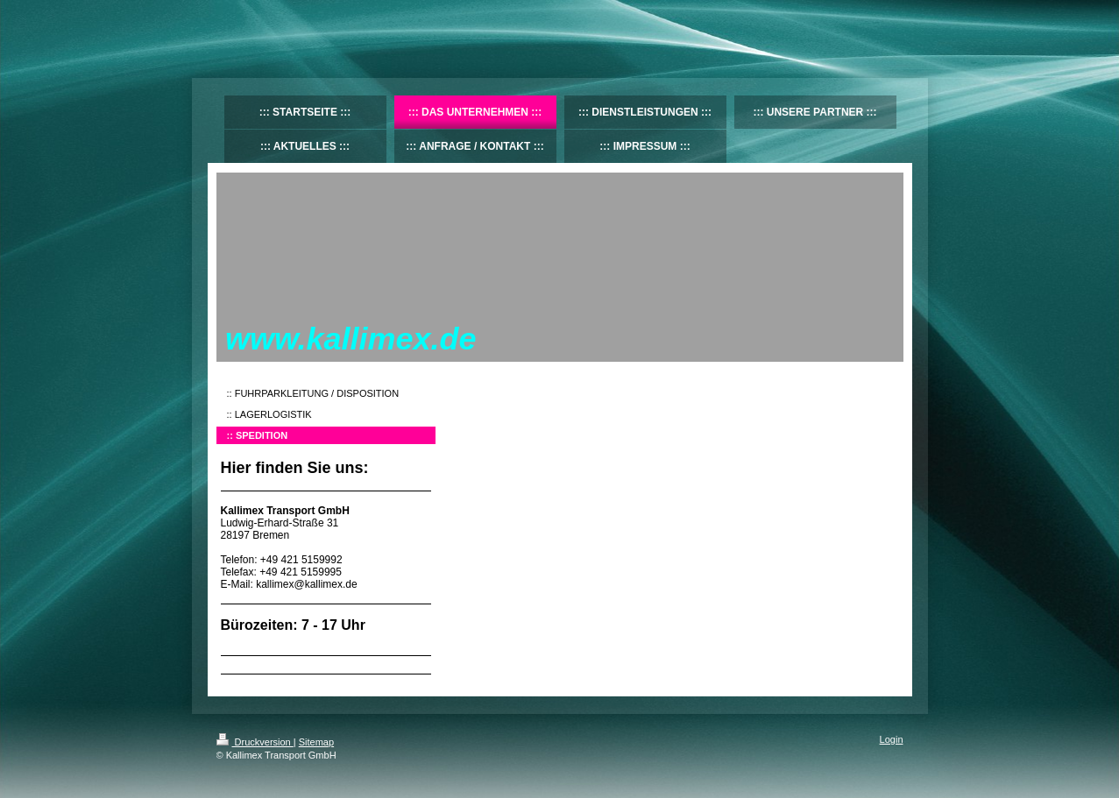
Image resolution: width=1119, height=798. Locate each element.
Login (891, 739)
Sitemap (316, 742)
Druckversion (255, 742)
